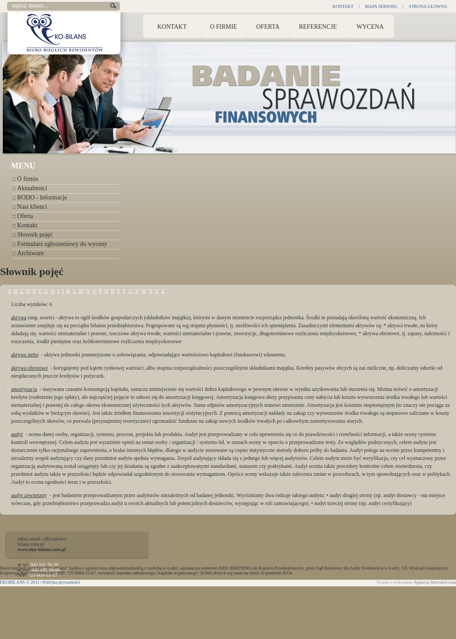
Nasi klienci (29, 206)
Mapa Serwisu (381, 6)
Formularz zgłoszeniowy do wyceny (59, 244)
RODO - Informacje (39, 197)
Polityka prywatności (61, 582)
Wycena (369, 26)
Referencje (318, 26)
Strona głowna (428, 6)
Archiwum (28, 253)
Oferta (268, 26)
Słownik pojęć (32, 234)
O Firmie (223, 26)
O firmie (25, 179)
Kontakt (343, 6)
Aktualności (29, 188)
